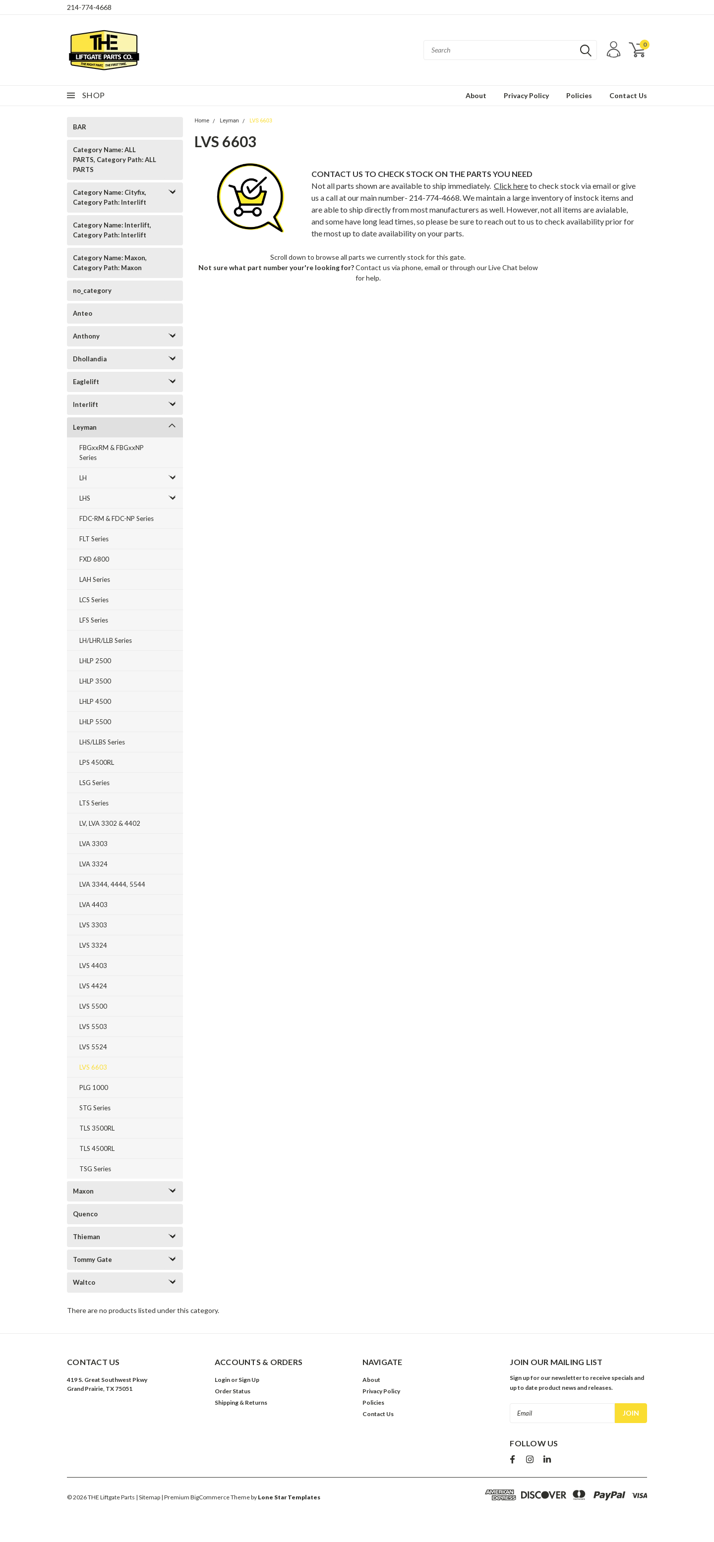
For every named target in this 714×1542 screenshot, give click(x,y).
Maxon (83, 1191)
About (476, 95)
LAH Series (94, 579)
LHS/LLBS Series (102, 742)
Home (201, 120)
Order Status (232, 1391)
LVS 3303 (93, 925)
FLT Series (94, 539)
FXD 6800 (94, 559)
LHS (84, 498)
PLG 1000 (93, 1087)
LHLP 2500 (95, 661)
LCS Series (94, 600)
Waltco (84, 1282)
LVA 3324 (93, 864)
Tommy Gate (92, 1259)
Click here (511, 185)
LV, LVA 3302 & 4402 (109, 823)
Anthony (86, 336)
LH (83, 478)
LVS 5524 (93, 1047)
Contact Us (628, 95)
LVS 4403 (93, 966)
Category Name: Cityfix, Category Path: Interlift (109, 197)
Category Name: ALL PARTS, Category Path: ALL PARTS (114, 159)
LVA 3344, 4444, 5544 (112, 884)
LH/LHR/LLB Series (105, 640)
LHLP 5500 (95, 722)
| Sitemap (148, 1497)
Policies (579, 95)
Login (222, 1379)
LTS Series (94, 803)
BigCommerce (210, 1497)
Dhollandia (90, 359)
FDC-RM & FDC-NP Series (116, 518)
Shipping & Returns (241, 1402)
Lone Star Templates (289, 1497)
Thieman (86, 1237)
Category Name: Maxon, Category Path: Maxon (110, 263)
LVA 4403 (93, 905)
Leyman (85, 427)
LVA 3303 (93, 844)
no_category (92, 290)
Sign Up (248, 1379)
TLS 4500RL (97, 1148)
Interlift (85, 404)
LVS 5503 (93, 1026)
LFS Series (93, 620)
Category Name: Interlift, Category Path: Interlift (112, 230)
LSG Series (94, 783)
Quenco (85, 1214)
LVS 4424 (93, 986)
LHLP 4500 (95, 701)
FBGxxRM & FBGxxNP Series (111, 452)
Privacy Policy (526, 95)
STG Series (95, 1108)
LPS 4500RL (96, 762)
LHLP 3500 (95, 681)
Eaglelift (86, 382)
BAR (79, 127)
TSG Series (95, 1169)
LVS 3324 (93, 945)
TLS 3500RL (97, 1128)
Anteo (82, 313)
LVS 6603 (93, 1067)
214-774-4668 (89, 7)
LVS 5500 (93, 1006)
